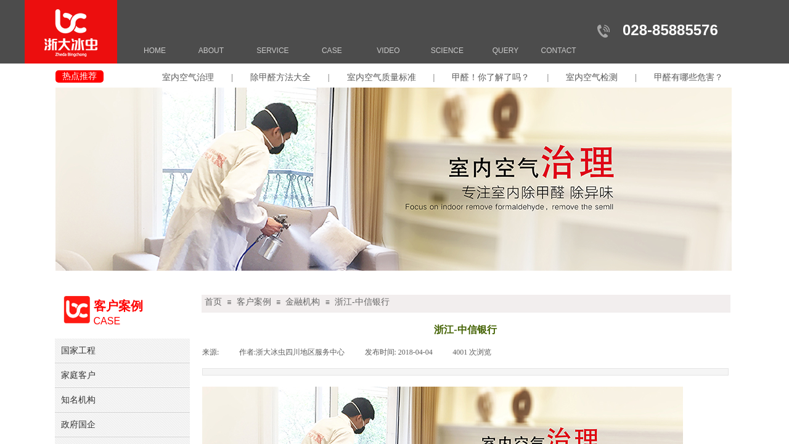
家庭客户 (78, 375)
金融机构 (302, 301)
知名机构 (78, 400)
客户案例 (254, 301)
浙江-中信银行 (362, 301)
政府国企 (78, 424)
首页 (213, 301)
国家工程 (78, 350)
